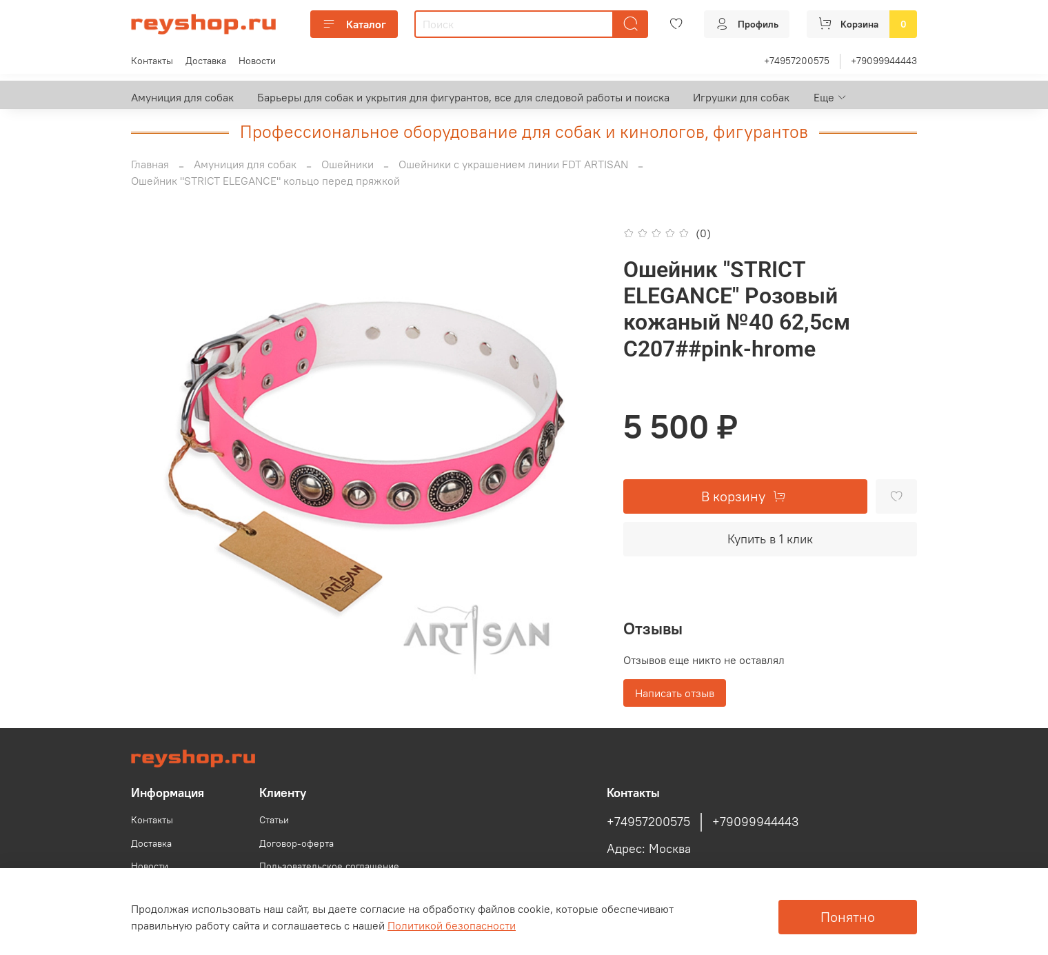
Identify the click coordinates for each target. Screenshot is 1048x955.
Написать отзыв (674, 693)
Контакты (152, 60)
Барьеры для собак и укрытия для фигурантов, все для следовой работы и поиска (463, 97)
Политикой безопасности (451, 925)
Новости (257, 60)
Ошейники (347, 164)
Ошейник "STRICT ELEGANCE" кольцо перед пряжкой (265, 181)
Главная (150, 164)
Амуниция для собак (182, 97)
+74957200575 (796, 60)
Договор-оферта (296, 843)
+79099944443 (884, 60)
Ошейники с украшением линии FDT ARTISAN (513, 164)
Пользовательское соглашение (329, 866)
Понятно (847, 916)
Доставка (205, 60)
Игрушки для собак (741, 97)
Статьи (274, 820)
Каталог (354, 24)
